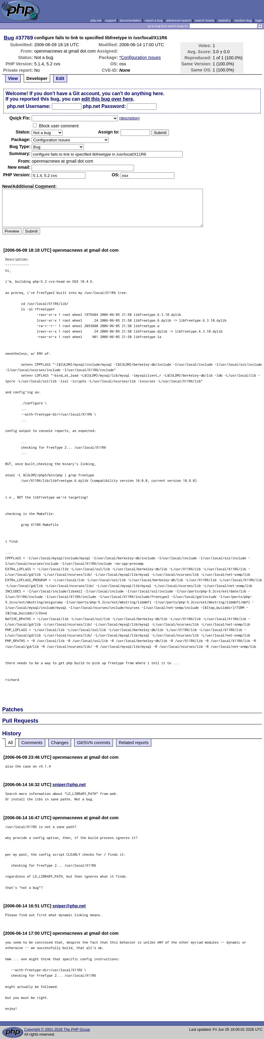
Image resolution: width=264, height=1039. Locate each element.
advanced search (178, 20)
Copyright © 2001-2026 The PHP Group (57, 1029)
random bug (243, 20)
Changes (60, 742)
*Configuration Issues (140, 57)
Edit (60, 78)
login (258, 20)
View (13, 78)
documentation (130, 20)
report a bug (154, 20)
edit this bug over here (107, 99)
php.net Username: (28, 106)
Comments (32, 742)
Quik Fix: (20, 118)
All (10, 742)
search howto (204, 20)
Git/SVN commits (93, 742)
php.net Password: (104, 106)
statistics (224, 20)
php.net (96, 20)
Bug (9, 38)
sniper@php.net (69, 784)
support (110, 20)
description (129, 118)
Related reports (134, 742)
